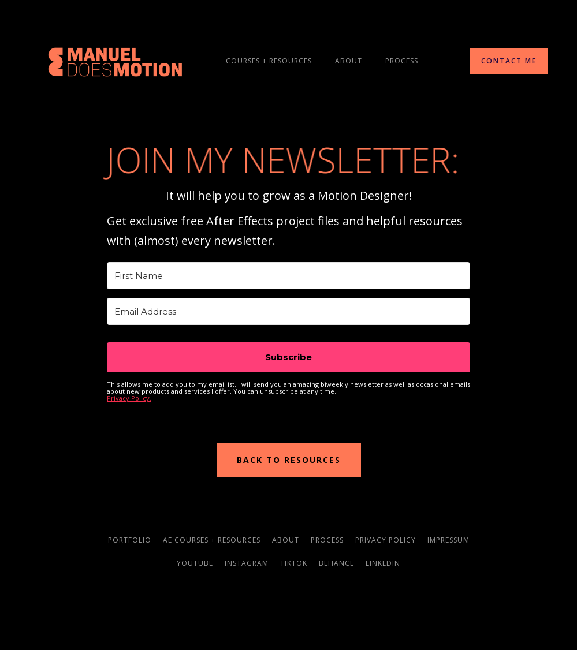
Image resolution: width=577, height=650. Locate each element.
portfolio (129, 540)
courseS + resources (269, 61)
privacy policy (385, 540)
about (285, 540)
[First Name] (288, 275)
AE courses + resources (211, 540)
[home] (115, 61)
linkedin (383, 563)
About (348, 61)
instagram (247, 563)
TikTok (293, 563)
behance (336, 563)
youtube (195, 563)
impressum (448, 540)
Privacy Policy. (129, 398)
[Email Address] (288, 311)
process (401, 61)
